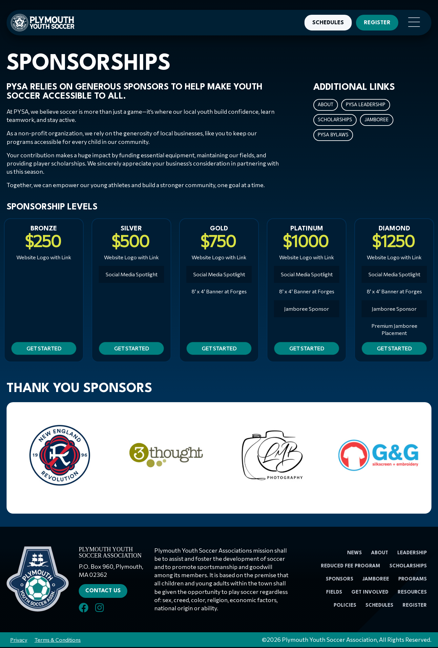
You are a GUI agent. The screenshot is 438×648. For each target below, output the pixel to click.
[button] (412, 22)
